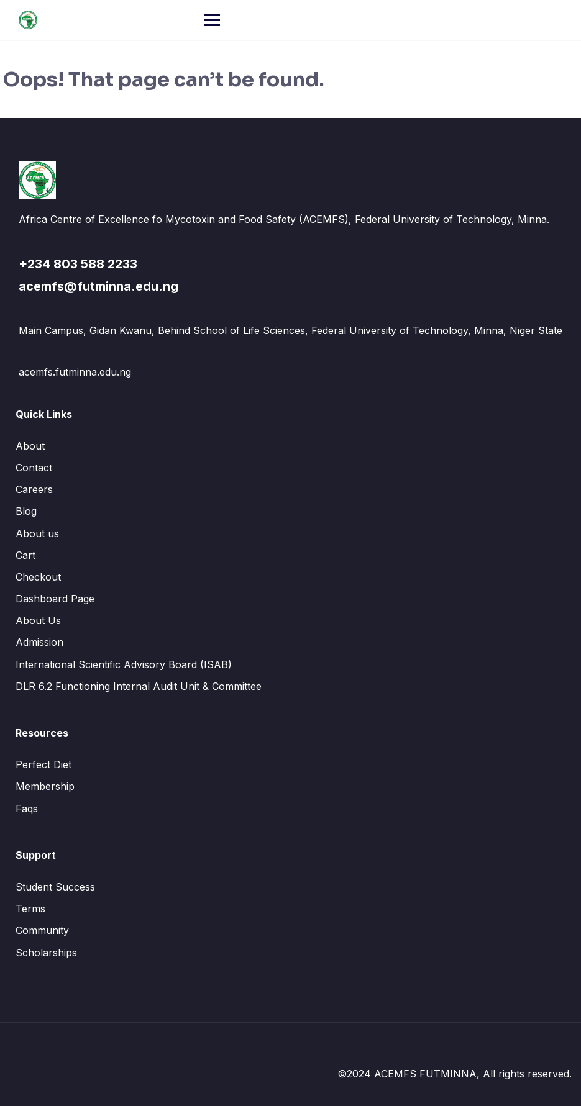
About (30, 446)
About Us (38, 620)
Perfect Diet (43, 764)
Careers (34, 489)
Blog (26, 511)
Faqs (27, 808)
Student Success (55, 887)
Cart (25, 555)
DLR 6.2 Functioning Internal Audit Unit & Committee (139, 686)
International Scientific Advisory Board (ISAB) (124, 664)
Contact (34, 467)
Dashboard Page (55, 598)
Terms (30, 908)
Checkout (38, 577)
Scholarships (46, 952)
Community (42, 930)
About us (37, 533)
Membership (45, 786)
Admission (39, 642)
